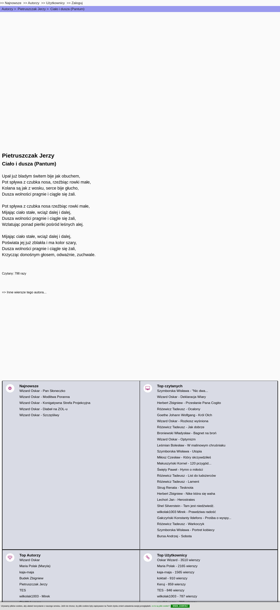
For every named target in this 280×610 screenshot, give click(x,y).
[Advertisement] (140, 41)
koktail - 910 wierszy (172, 578)
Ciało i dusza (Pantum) (67, 9)
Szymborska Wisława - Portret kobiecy (186, 530)
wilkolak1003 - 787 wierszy (177, 596)
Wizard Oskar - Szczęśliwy (39, 415)
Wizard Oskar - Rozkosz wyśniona (182, 421)
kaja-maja (26, 572)
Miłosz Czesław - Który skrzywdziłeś (184, 457)
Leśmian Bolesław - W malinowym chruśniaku (191, 445)
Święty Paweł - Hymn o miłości (180, 469)
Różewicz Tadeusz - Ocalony (178, 409)
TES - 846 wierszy (171, 590)
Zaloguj (77, 3)
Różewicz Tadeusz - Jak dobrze (180, 427)
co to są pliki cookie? (161, 606)
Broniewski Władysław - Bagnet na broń (186, 433)
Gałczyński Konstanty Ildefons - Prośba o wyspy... (194, 518)
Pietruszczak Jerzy (32, 9)
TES (22, 590)
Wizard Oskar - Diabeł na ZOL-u (43, 409)
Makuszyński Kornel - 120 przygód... (184, 463)
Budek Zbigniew (31, 578)
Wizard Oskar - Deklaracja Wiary (181, 397)
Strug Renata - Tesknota (175, 488)
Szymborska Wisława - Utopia (179, 451)
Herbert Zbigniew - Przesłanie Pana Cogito (189, 403)
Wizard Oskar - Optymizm (176, 439)
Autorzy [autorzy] (33, 3)
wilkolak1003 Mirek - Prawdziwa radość (186, 512)
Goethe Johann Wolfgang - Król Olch (184, 415)
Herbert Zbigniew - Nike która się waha (186, 494)
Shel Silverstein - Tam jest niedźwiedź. (185, 506)
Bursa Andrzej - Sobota (174, 536)
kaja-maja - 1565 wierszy (175, 572)
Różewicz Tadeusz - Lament (178, 481)
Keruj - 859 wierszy (171, 584)
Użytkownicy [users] (55, 3)
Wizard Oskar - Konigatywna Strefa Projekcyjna (54, 403)
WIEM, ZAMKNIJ (180, 606)
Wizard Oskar (29, 560)
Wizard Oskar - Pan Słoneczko (42, 391)
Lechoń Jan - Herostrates (176, 500)
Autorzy (7, 9)
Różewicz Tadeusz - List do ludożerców (186, 475)
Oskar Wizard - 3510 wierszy (178, 560)
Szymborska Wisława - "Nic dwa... (182, 391)
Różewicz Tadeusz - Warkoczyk (180, 524)
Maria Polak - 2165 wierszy (177, 566)
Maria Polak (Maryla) (35, 566)
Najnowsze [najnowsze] (13, 3)
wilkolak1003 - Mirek (34, 596)
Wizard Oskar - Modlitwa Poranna (44, 397)
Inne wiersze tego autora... (26, 292)
